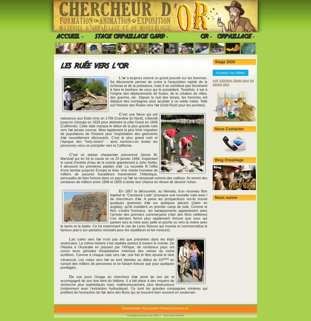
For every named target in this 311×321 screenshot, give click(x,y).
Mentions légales (131, 308)
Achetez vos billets (230, 73)
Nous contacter (150, 308)
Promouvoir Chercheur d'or (174, 308)
